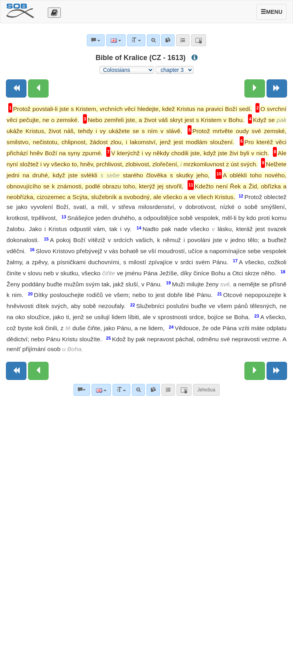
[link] (153, 390)
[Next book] (277, 88)
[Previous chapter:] (38, 88)
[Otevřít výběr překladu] (54, 13)
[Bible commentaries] (81, 390)
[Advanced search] (138, 390)
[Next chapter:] (254, 88)
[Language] (101, 390)
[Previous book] (16, 88)
